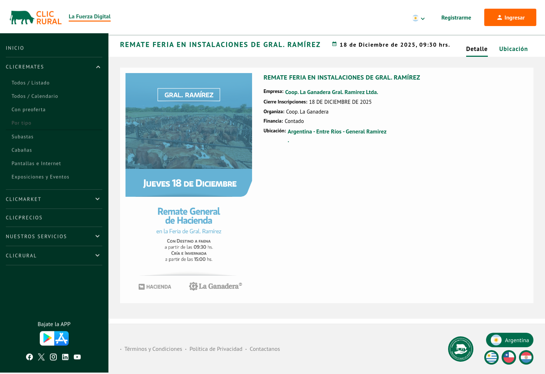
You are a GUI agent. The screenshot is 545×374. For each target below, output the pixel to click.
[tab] (54, 68)
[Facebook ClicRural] (29, 359)
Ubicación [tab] (513, 58)
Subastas (23, 138)
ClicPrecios (24, 219)
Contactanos (265, 349)
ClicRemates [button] (25, 68)
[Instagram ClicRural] (53, 359)
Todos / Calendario (35, 97)
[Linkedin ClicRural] (65, 359)
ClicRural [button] (21, 257)
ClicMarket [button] (24, 200)
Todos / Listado (31, 84)
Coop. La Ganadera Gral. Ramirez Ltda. (331, 101)
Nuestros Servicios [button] (36, 237)
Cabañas (22, 151)
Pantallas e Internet (36, 164)
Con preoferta (29, 110)
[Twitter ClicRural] (41, 359)
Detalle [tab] (477, 58)
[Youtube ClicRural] (77, 359)
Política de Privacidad (216, 349)
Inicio (15, 49)
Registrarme (456, 17)
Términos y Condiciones (153, 349)
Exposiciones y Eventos (40, 178)
